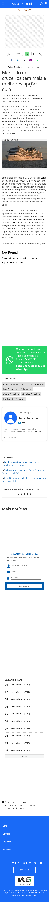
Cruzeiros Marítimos (13, 384)
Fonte (18, 53)
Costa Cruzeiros (11, 394)
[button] (12, 60)
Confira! (37, 431)
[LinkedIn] (19, 422)
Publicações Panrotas (14, 399)
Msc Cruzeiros (10, 389)
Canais (5, 826)
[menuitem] (24, 824)
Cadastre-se (24, 586)
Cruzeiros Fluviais (35, 384)
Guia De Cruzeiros (31, 394)
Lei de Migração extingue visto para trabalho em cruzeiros (20, 464)
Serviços (6, 834)
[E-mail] (23, 422)
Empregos (7, 842)
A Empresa (7, 850)
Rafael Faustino (15, 67)
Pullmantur (26, 389)
